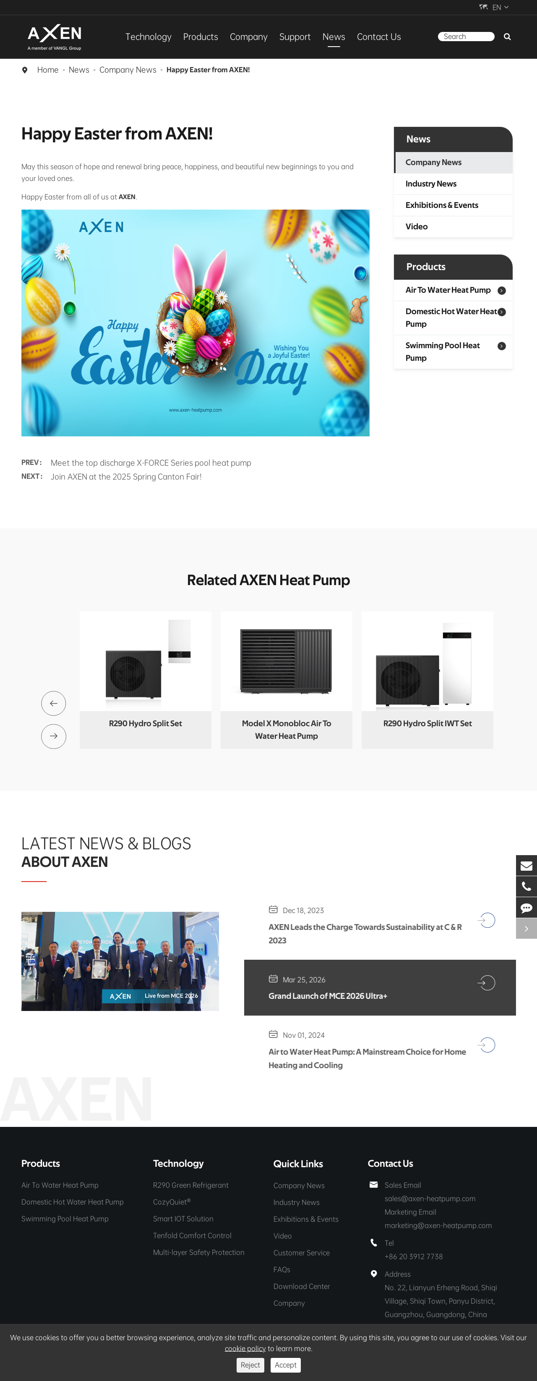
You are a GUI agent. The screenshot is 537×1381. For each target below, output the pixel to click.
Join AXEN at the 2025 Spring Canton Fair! (126, 474)
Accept (286, 1364)
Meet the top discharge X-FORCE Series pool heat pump (151, 459)
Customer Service (302, 1254)
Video (417, 227)
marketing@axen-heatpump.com (438, 1227)
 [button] (54, 703)
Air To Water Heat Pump (448, 290)
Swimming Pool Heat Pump (443, 351)
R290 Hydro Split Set (145, 724)
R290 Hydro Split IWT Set (427, 724)
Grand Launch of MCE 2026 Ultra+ (332, 997)
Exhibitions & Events (442, 205)
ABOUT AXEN (65, 859)
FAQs (282, 1270)
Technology (148, 36)
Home (48, 70)
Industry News (431, 184)
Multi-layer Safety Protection (199, 1254)
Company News (127, 70)
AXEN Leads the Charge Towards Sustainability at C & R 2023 (369, 934)
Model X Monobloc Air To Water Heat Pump (286, 730)
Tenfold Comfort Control (192, 1237)
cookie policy (245, 1348)
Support (295, 36)
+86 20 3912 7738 (414, 1258)
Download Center (302, 1287)
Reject (250, 1364)
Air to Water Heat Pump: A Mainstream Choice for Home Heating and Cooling (360, 1060)
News (334, 36)
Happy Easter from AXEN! (208, 70)
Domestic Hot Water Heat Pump (451, 317)
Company (249, 36)
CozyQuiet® (172, 1203)
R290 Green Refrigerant (191, 1186)
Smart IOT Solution (183, 1220)
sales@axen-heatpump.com (430, 1200)
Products (200, 36)
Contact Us (379, 36)
